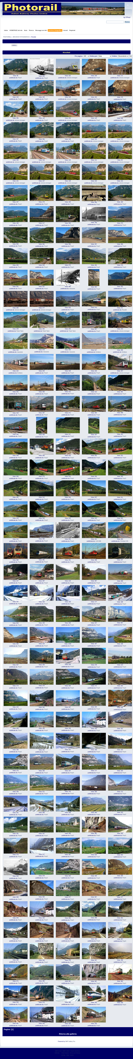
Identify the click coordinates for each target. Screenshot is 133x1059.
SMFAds (57, 1053)
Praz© (20, 77)
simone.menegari (72, 77)
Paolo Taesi (19, 331)
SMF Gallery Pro (70, 1041)
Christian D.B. (124, 541)
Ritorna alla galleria (68, 1034)
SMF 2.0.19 (58, 1051)
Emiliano (98, 352)
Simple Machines (75, 1051)
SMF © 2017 (66, 1051)
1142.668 (98, 541)
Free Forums (65, 1053)
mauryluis (72, 288)
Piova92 (124, 310)
